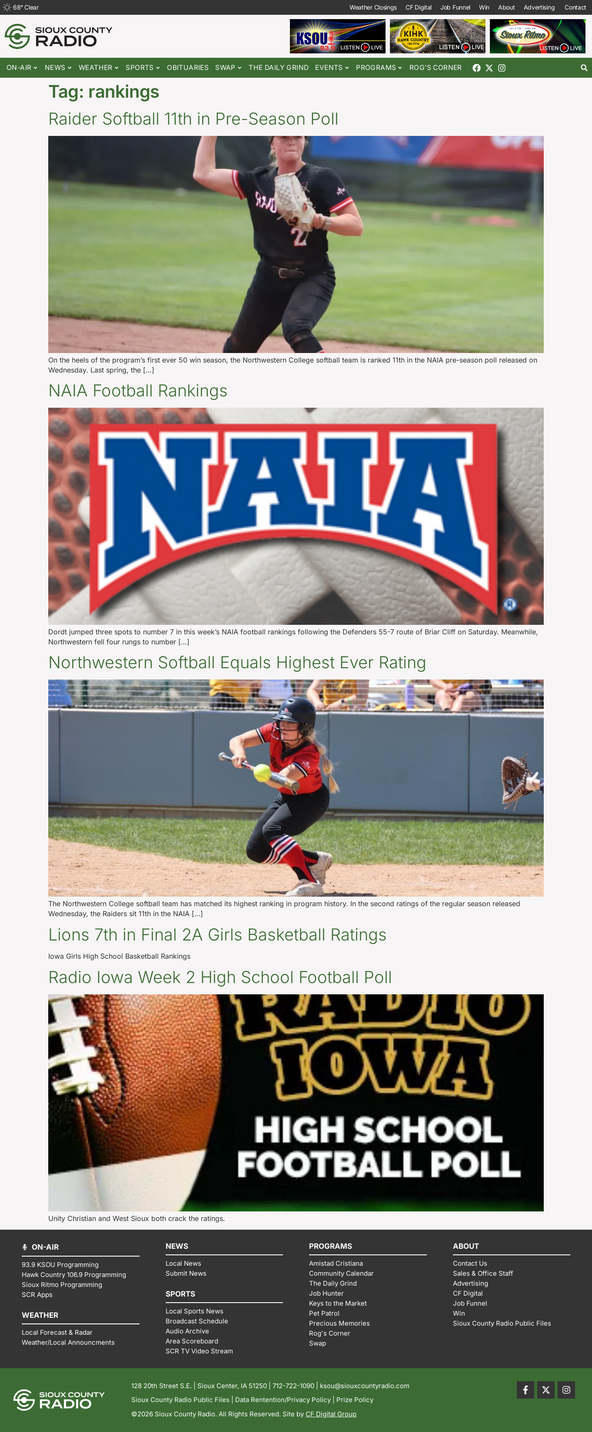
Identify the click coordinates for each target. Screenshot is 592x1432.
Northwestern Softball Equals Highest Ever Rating (237, 662)
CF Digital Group (331, 1414)
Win (484, 7)
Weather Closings (373, 7)
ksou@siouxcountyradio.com (364, 1386)
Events (332, 68)
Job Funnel (455, 7)
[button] (584, 68)
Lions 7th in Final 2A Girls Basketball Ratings (217, 934)
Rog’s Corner (435, 67)
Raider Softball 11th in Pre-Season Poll (193, 119)
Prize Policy (354, 1400)
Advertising (539, 7)
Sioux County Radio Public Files (180, 1400)
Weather (99, 68)
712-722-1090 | (296, 1386)
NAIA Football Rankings (138, 390)
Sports (143, 68)
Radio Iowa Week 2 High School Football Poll (220, 977)
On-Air (22, 68)
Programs (379, 68)
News (58, 68)
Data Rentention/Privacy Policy (283, 1400)
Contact (576, 7)
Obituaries (188, 67)
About (506, 7)
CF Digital (419, 7)
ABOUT (466, 1246)
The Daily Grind (279, 67)
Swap (228, 68)
